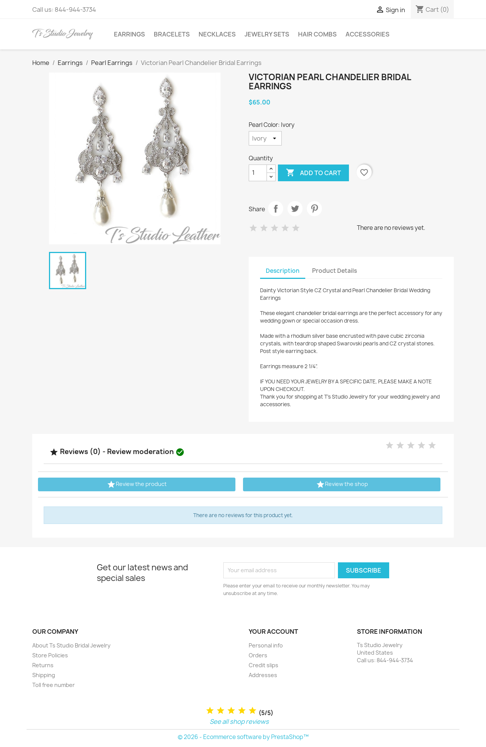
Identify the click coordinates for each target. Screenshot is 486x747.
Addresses (263, 675)
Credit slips (263, 665)
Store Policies (50, 655)
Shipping (43, 675)
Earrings (129, 34)
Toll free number (53, 684)
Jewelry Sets (267, 34)
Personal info (266, 645)
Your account (273, 631)
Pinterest (314, 208)
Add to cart (313, 173)
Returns (43, 665)
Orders (258, 655)
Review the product (137, 484)
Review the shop (342, 484)
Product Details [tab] (334, 271)
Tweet (295, 208)
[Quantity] (258, 173)
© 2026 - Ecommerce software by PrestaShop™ (243, 737)
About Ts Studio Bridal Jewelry (71, 645)
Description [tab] (283, 271)
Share (275, 208)
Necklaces (217, 34)
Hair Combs (317, 34)
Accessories (368, 34)
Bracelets (172, 34)
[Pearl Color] (265, 138)
